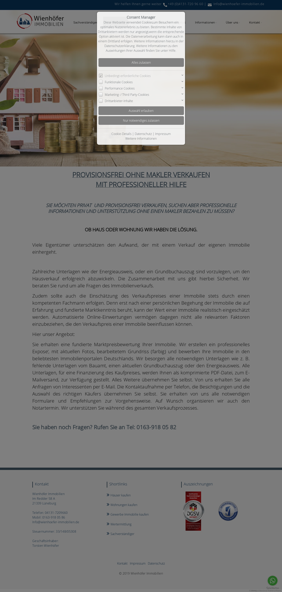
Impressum (163, 134)
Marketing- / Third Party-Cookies (127, 94)
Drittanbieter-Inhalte (119, 101)
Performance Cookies (120, 88)
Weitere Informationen (141, 138)
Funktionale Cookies (119, 82)
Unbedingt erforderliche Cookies (128, 76)
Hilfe (172, 50)
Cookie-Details (121, 134)
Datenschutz (143, 134)
